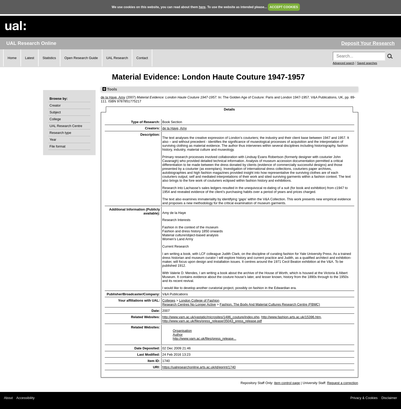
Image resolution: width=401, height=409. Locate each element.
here (202, 7)
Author (178, 335)
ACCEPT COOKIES (284, 7)
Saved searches (367, 63)
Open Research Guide (81, 58)
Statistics (49, 58)
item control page (287, 383)
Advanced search (343, 63)
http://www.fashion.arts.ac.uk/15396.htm (291, 317)
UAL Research (117, 58)
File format (57, 146)
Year (53, 139)
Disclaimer (389, 398)
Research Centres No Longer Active (189, 304)
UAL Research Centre (66, 126)
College (55, 119)
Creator (55, 105)
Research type (60, 133)
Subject (55, 112)
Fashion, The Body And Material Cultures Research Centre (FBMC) (270, 304)
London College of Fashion (199, 300)
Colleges (168, 300)
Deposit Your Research (368, 43)
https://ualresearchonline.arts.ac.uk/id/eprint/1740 (199, 367)
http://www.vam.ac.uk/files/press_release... (204, 338)
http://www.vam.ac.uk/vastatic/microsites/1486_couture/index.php (210, 317)
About (8, 398)
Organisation (182, 331)
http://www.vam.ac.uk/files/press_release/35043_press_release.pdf (212, 321)
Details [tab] (229, 109)
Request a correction (342, 383)
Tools (109, 89)
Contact (142, 58)
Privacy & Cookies (364, 398)
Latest (29, 58)
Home (12, 58)
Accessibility (25, 398)
